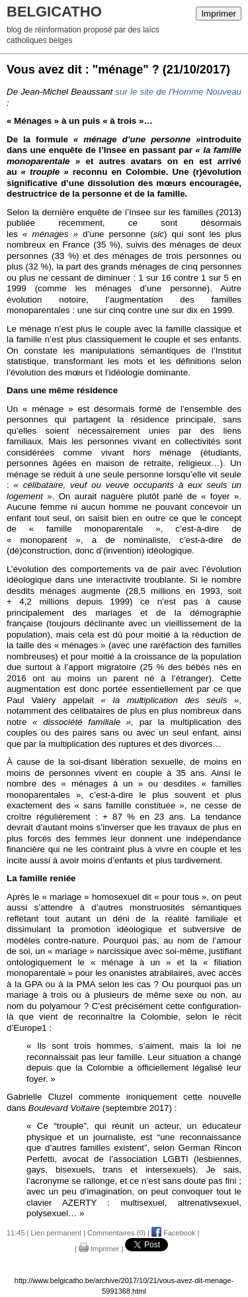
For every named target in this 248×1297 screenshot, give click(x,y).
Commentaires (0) (116, 1233)
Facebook (173, 1233)
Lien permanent (56, 1233)
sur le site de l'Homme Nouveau (178, 92)
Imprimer (218, 14)
